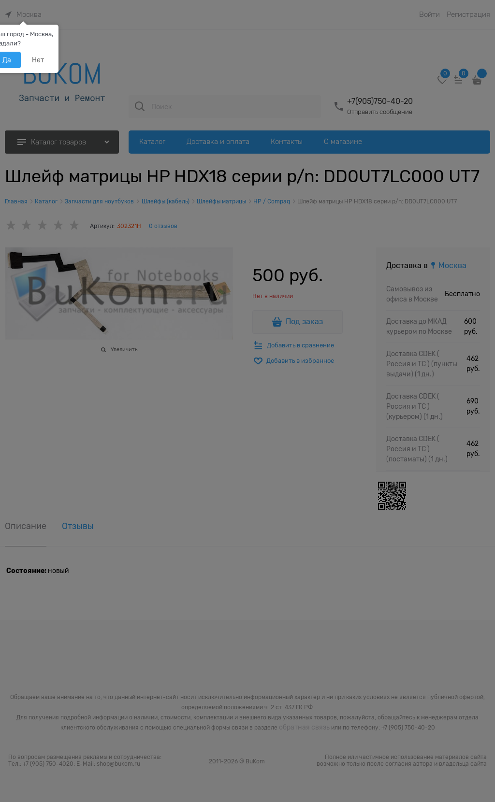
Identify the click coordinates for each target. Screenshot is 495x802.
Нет (38, 60)
